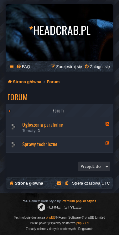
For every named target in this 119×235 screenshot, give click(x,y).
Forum (17, 96)
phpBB (50, 217)
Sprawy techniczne (39, 144)
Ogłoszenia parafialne (42, 124)
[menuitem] (23, 66)
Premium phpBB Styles (79, 201)
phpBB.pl (82, 223)
